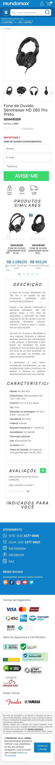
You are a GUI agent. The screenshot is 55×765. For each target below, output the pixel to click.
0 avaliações (27, 128)
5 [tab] (35, 274)
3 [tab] (26, 274)
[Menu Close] (6, 12)
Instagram (17, 548)
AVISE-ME (26, 176)
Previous (4, 93)
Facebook (16, 555)
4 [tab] (31, 274)
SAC (12, 561)
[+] (43, 470)
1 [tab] (17, 274)
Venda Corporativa (35, 729)
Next (51, 93)
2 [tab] (22, 274)
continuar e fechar (42, 747)
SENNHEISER (12, 119)
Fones (8, 29)
